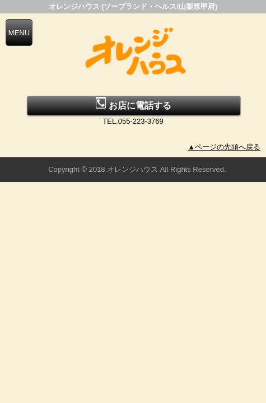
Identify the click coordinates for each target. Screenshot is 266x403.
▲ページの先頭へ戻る (224, 147)
